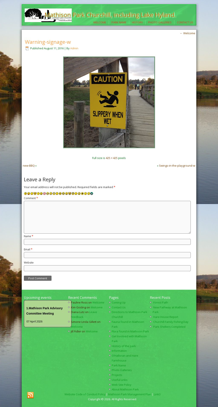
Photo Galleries (160, 22)
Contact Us (185, 22)
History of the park (124, 346)
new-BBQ (29, 165)
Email (28, 249)
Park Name (119, 22)
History (137, 22)
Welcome (99, 22)
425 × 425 (112, 158)
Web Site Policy (121, 385)
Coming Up (119, 302)
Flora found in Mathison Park (130, 331)
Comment (31, 198)
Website (29, 262)
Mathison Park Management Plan (129, 394)
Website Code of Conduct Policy (85, 394)
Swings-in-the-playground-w (177, 165)
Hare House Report (165, 317)
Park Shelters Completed (169, 327)
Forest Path (160, 302)
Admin (74, 48)
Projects (117, 375)
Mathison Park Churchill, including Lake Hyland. (110, 15)
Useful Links (120, 380)
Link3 (157, 394)
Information (119, 351)
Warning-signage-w (48, 41)
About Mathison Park (125, 389)
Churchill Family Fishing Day (170, 322)
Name (28, 236)
